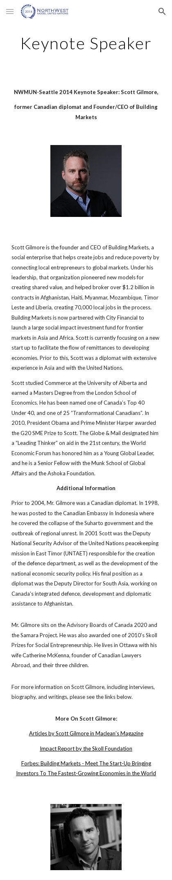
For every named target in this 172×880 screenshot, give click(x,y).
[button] (10, 11)
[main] (85, 43)
